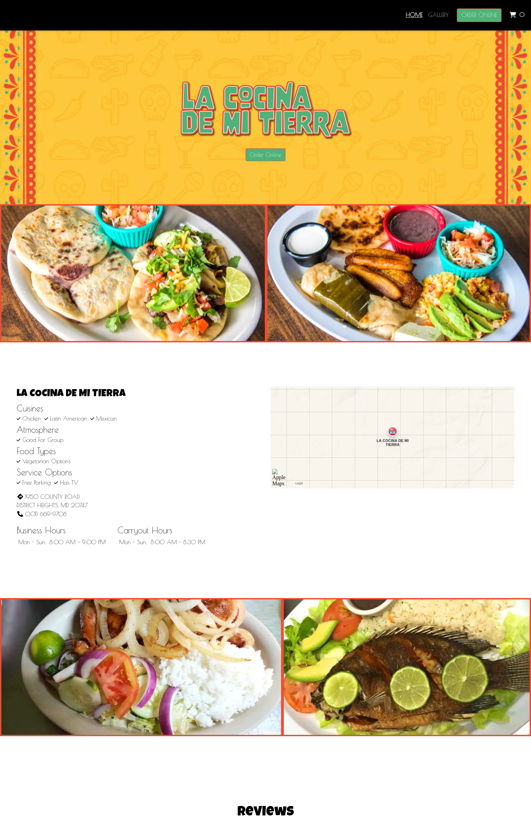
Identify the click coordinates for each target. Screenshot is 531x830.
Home (414, 15)
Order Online (479, 15)
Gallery (438, 15)
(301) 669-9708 (41, 514)
